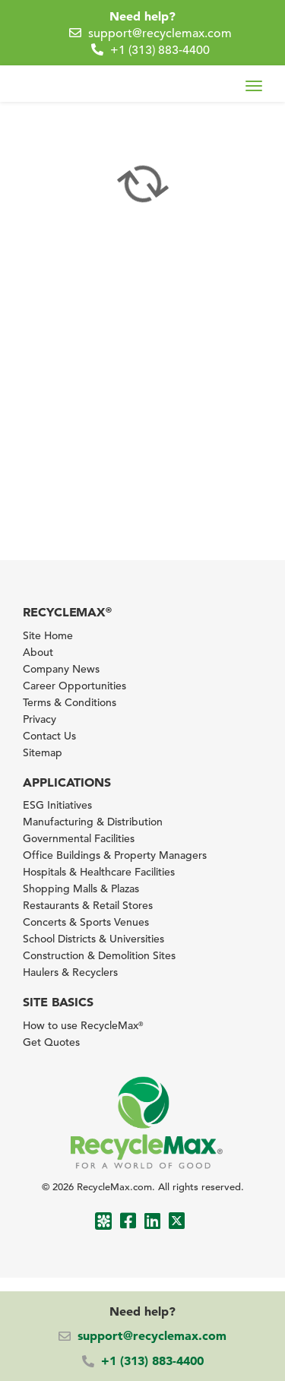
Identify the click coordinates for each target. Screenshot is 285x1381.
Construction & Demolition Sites (99, 955)
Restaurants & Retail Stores (88, 905)
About (38, 652)
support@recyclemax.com (160, 33)
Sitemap (42, 752)
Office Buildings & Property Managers (115, 855)
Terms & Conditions (69, 702)
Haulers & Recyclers (70, 972)
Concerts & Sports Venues (86, 922)
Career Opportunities (74, 685)
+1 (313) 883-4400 (160, 50)
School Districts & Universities (93, 938)
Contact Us (49, 736)
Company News (61, 669)
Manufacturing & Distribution (93, 821)
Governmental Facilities (79, 838)
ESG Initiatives (57, 805)
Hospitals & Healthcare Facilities (99, 872)
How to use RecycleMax (83, 1025)
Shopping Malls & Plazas (81, 888)
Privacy (39, 719)
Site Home (48, 635)
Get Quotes (51, 1042)
